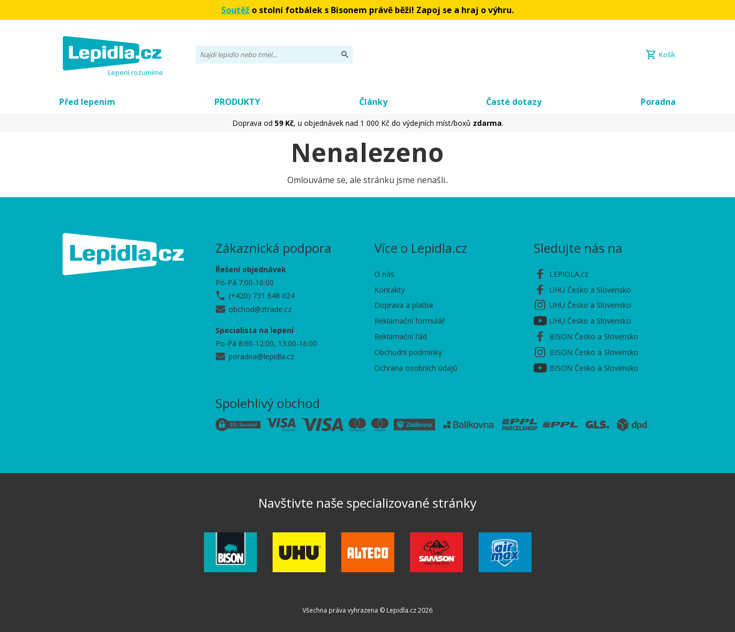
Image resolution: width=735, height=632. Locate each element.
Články (373, 102)
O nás (384, 274)
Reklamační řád (400, 336)
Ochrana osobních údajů (416, 368)
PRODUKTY (237, 102)
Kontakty (389, 290)
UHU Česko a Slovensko (590, 290)
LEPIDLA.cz (568, 274)
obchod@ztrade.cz (260, 309)
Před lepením (87, 102)
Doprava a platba (403, 305)
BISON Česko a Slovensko (594, 336)
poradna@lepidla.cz (261, 356)
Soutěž (235, 10)
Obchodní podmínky (408, 352)
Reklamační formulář (409, 321)
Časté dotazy (514, 102)
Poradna (658, 102)
